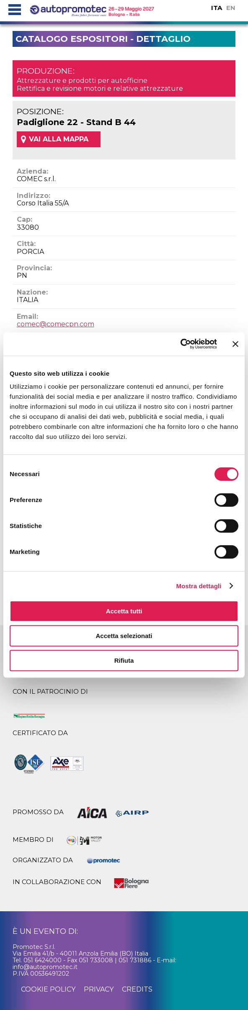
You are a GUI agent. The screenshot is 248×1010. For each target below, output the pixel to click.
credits (137, 989)
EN (230, 8)
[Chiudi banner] (235, 344)
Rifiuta (124, 660)
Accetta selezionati (124, 635)
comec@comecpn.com (55, 324)
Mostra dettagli (198, 586)
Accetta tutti (124, 611)
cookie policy (48, 989)
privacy (99, 989)
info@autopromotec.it (45, 967)
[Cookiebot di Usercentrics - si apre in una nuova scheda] (180, 343)
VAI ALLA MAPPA (58, 139)
